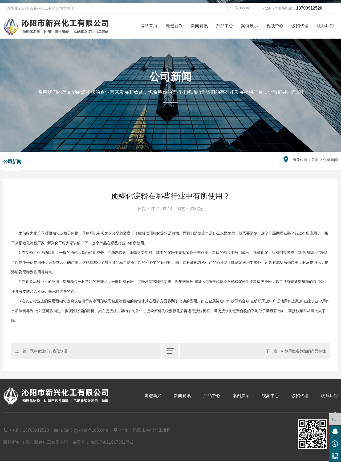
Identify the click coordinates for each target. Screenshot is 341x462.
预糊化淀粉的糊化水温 (48, 352)
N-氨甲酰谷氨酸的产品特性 (303, 352)
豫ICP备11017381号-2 (112, 443)
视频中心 (274, 25)
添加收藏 (241, 8)
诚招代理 (299, 25)
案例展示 (249, 25)
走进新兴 (174, 25)
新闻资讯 (199, 25)
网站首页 (148, 25)
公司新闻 (12, 162)
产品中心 (224, 25)
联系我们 (325, 25)
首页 (315, 160)
